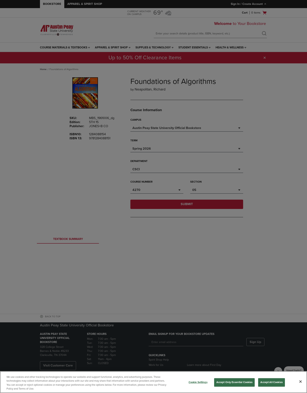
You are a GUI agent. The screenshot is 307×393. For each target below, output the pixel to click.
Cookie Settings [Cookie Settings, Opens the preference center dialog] (198, 382)
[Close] (300, 381)
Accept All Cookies (271, 382)
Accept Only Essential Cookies (234, 382)
